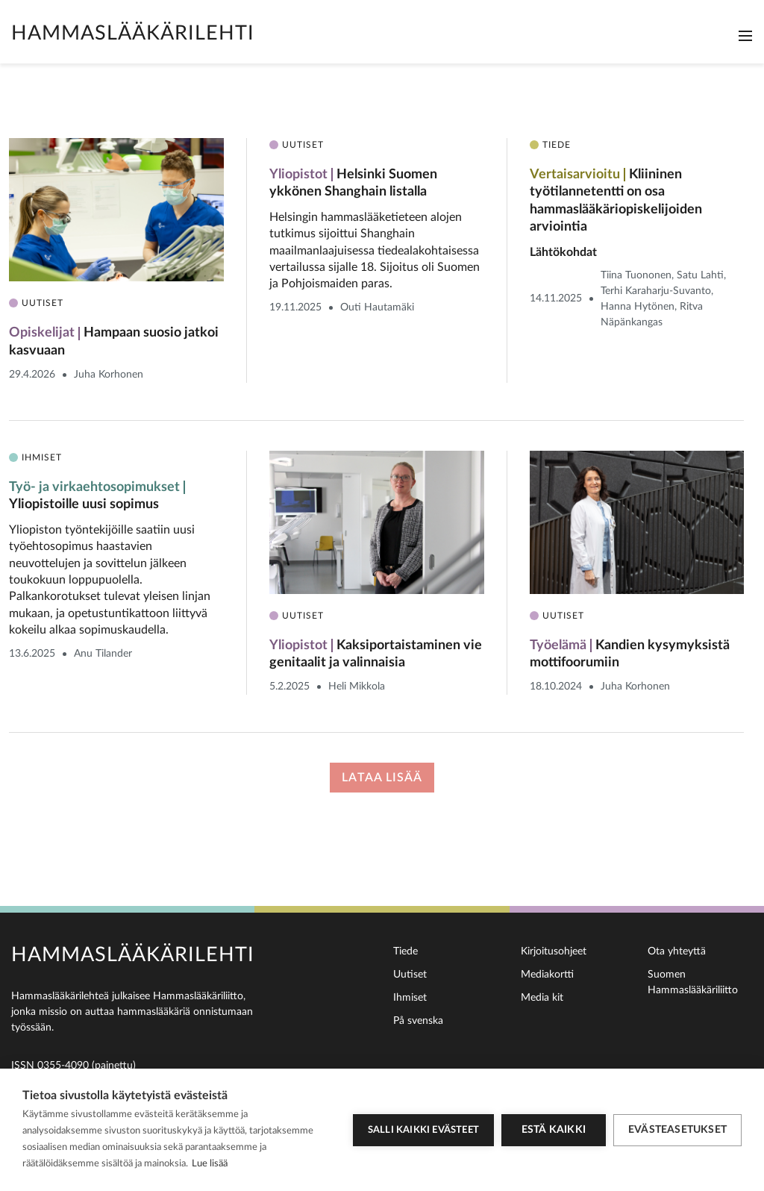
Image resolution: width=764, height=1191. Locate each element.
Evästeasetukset (677, 1130)
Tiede (405, 951)
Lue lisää (210, 1164)
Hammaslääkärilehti (132, 33)
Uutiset (410, 974)
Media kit (542, 997)
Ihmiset (410, 997)
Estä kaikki (554, 1130)
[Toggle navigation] (745, 35)
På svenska (418, 1021)
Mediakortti (547, 974)
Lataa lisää (382, 778)
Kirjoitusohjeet (553, 951)
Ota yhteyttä (677, 951)
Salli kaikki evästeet (423, 1130)
